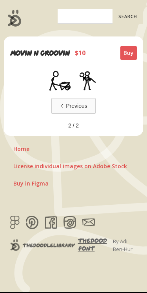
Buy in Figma (31, 183)
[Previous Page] (73, 106)
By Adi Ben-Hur (122, 245)
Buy (128, 52)
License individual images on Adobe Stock (70, 166)
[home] (13, 18)
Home (21, 149)
